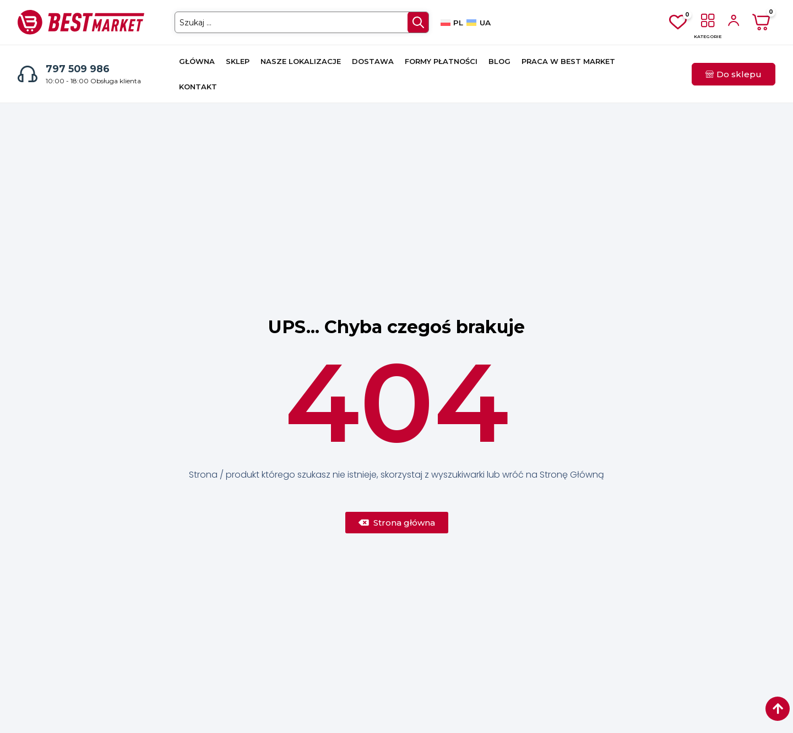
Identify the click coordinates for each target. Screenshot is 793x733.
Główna (197, 61)
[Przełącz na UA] (478, 22)
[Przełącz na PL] (452, 22)
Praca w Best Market (568, 61)
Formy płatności (441, 61)
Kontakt (198, 86)
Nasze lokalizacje (300, 61)
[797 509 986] (27, 74)
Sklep (237, 61)
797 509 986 (78, 68)
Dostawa (373, 61)
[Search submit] (417, 22)
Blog (499, 61)
